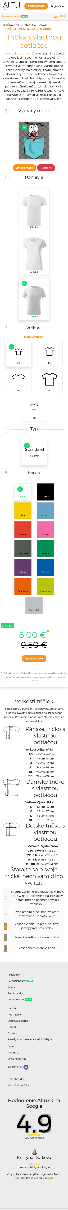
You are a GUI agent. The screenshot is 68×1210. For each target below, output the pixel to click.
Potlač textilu (16, 999)
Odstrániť (46, 168)
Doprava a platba (18, 1021)
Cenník (12, 1008)
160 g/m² (34, 450)
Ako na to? (14, 1053)
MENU (60, 16)
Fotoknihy (14, 975)
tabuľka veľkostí (34, 337)
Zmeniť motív (24, 168)
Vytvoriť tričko (34, 659)
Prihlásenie (36, 6)
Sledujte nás (15, 1067)
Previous (2, 1172)
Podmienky (14, 1015)
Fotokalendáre (11, 16)
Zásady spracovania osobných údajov (30, 1039)
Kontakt (12, 1027)
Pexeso (12, 987)
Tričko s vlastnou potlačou (25, 25)
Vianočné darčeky (18, 1085)
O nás (11, 1046)
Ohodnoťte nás (17, 1059)
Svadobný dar (16, 1079)
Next (65, 1172)
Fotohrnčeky (15, 993)
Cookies (12, 1033)
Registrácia (57, 6)
